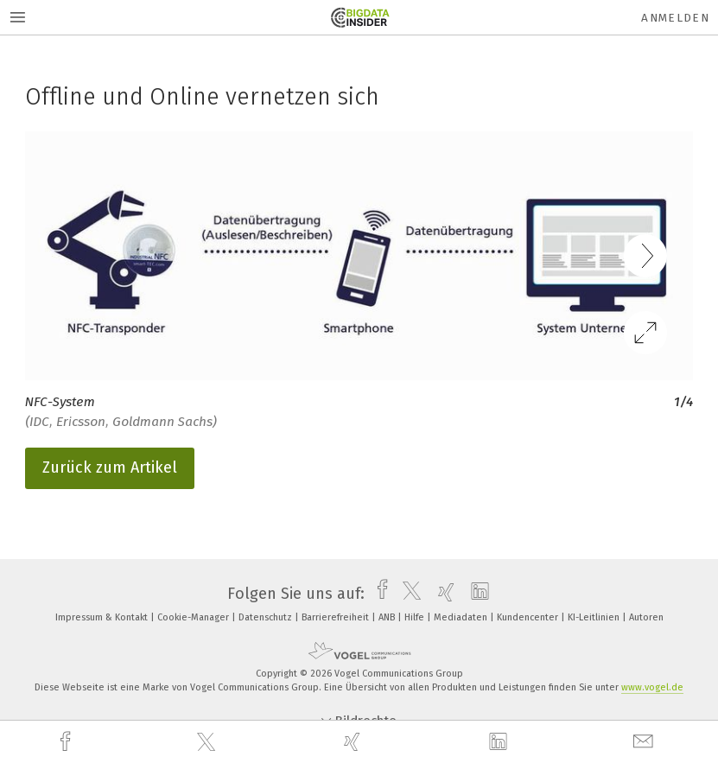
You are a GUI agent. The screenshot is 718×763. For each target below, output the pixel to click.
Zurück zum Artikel (109, 467)
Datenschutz (266, 617)
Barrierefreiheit (337, 617)
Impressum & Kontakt (102, 617)
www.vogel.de (652, 687)
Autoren (646, 617)
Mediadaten (462, 617)
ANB (387, 617)
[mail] (645, 741)
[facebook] (67, 741)
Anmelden (675, 17)
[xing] (354, 742)
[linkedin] (500, 742)
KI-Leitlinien (595, 617)
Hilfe (415, 617)
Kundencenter (529, 617)
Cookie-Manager (194, 617)
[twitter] (208, 742)
